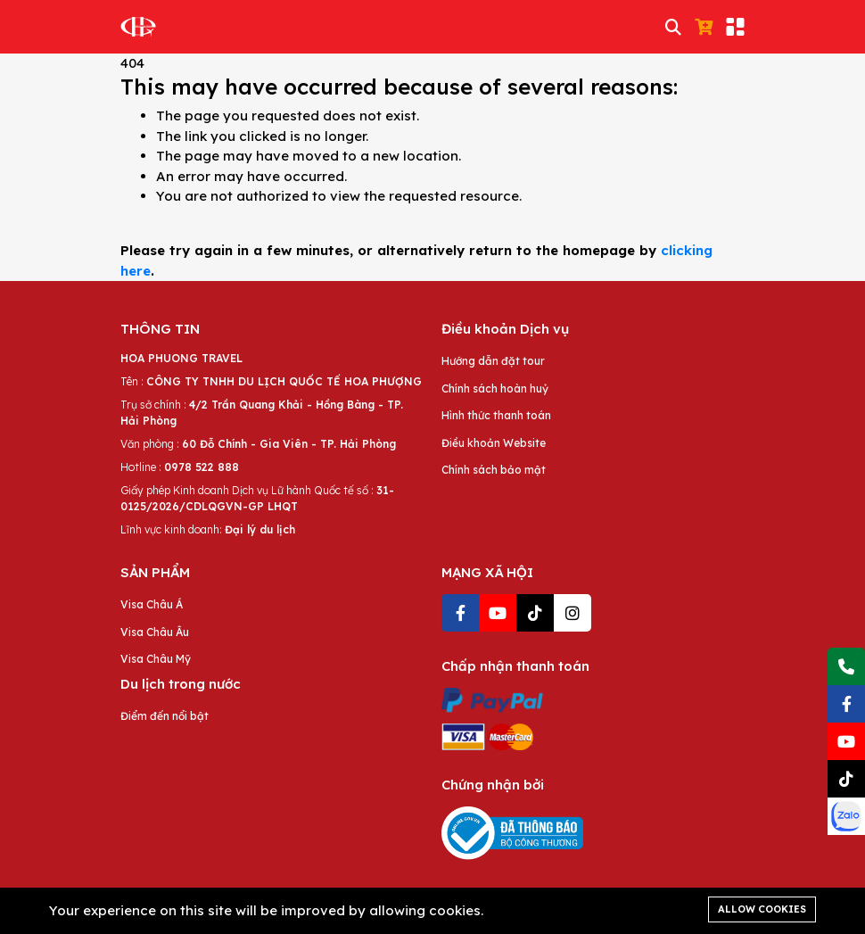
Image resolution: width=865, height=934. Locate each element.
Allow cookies (762, 909)
